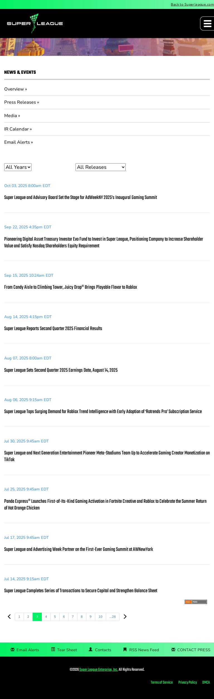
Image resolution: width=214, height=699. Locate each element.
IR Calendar (16, 129)
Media (10, 116)
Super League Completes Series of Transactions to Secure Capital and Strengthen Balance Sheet (80, 591)
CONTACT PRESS (193, 650)
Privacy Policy (187, 683)
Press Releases (20, 102)
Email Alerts (17, 142)
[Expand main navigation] (207, 23)
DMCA (206, 683)
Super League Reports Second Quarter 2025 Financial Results (53, 329)
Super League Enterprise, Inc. (98, 670)
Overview (14, 89)
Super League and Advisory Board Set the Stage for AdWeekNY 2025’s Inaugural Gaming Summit (80, 198)
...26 (113, 617)
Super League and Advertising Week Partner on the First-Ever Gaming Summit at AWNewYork (78, 550)
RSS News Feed (144, 650)
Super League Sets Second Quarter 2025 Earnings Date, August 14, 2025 (61, 370)
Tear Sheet (67, 650)
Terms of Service (162, 683)
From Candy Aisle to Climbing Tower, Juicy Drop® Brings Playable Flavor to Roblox (70, 287)
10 (101, 617)
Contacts (103, 650)
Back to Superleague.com (192, 4)
